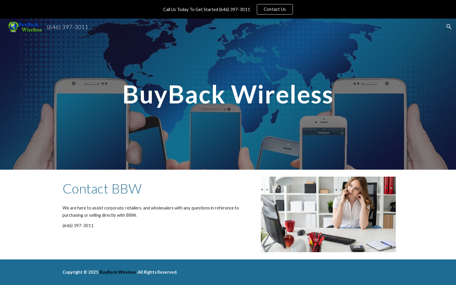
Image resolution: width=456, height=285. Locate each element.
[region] (228, 9)
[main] (228, 94)
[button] (449, 27)
